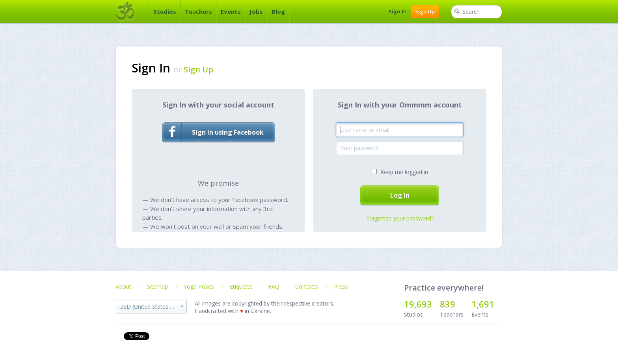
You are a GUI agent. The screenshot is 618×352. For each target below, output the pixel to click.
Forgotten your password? (400, 218)
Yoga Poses (199, 286)
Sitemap (157, 286)
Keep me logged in (404, 172)
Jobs (256, 11)
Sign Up (425, 11)
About (123, 286)
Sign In (398, 11)
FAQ (273, 286)
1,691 (482, 304)
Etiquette (241, 286)
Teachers (198, 11)
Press (341, 286)
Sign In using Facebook (213, 132)
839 (447, 304)
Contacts (306, 286)
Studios (164, 11)
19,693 (418, 304)
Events (231, 11)
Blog (278, 11)
